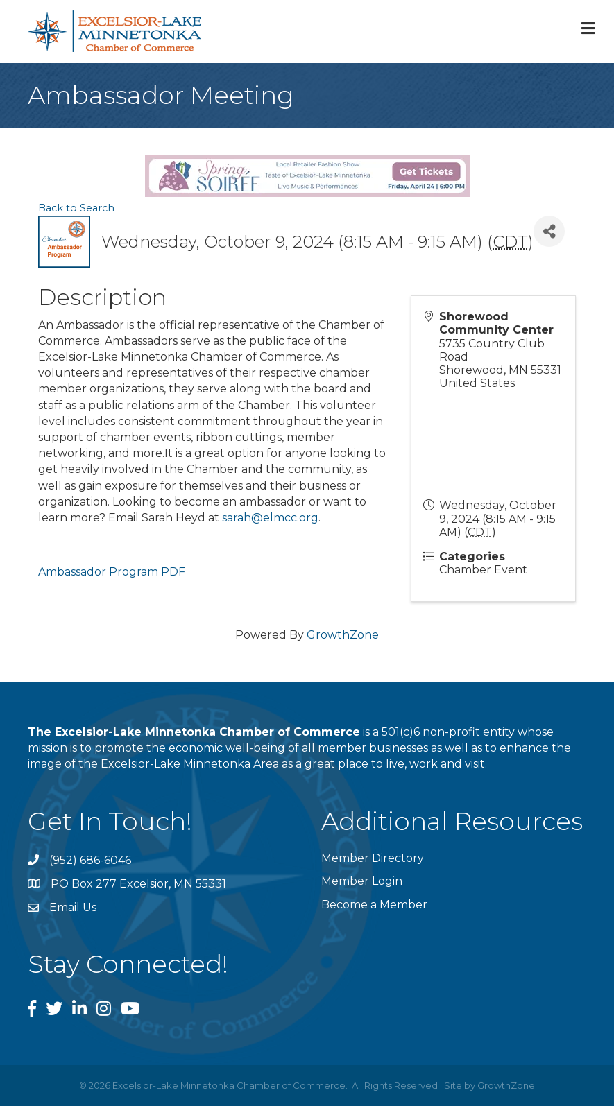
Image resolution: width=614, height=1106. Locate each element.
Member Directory (372, 858)
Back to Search (76, 208)
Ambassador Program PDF (111, 571)
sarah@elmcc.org (270, 517)
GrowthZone (343, 634)
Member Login (361, 881)
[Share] (549, 231)
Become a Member (374, 904)
